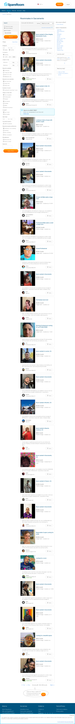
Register (59, 4)
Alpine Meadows (60, 31)
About (7, 709)
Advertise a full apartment (26, 713)
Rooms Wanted (9, 28)
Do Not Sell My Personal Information (66, 721)
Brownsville (59, 47)
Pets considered (8, 134)
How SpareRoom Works (8, 713)
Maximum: (5, 65)
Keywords (5, 144)
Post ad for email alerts (47, 27)
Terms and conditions (61, 709)
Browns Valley (60, 45)
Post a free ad (60, 24)
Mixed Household (8, 107)
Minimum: (5, 62)
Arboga (58, 35)
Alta (58, 32)
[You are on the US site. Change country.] (40, 4)
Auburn (58, 37)
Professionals (8, 96)
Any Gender (7, 101)
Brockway (59, 42)
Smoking (6, 130)
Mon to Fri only (8, 74)
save (43, 694)
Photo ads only (7, 139)
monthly (12, 49)
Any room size (8, 81)
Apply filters (11, 151)
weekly (6, 49)
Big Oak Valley (60, 41)
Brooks (58, 44)
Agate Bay (59, 29)
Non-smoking (8, 132)
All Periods (7, 70)
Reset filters (15, 42)
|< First (23, 685)
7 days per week (8, 72)
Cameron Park (60, 50)
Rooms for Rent (9, 26)
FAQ (39, 711)
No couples (7, 114)
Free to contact (7, 141)
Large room (7, 83)
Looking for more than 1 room (11, 90)
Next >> (52, 685)
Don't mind (7, 112)
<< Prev (28, 685)
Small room (7, 85)
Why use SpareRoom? (8, 711)
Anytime (6, 54)
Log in (68, 4)
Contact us (41, 709)
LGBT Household (8, 123)
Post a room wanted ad (26, 711)
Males (6, 105)
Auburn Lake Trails (61, 38)
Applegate (59, 34)
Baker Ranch (60, 40)
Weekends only (8, 76)
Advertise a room (24, 709)
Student (6, 99)
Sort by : (45, 23)
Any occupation (8, 94)
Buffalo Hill (59, 48)
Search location (7, 30)
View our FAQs (61, 71)
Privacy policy (59, 711)
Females (6, 103)
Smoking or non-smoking (10, 128)
